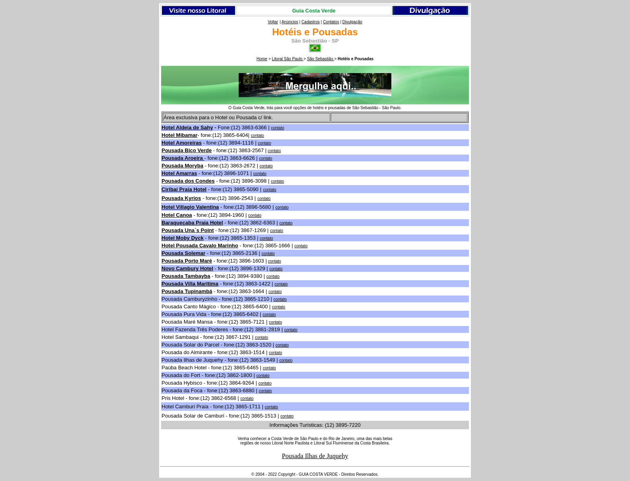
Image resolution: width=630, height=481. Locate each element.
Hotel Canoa (177, 215)
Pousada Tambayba (186, 276)
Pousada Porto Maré (187, 261)
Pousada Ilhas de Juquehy (315, 455)
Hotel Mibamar (180, 135)
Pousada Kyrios (181, 198)
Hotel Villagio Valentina (190, 207)
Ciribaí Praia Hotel (184, 189)
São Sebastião (320, 59)
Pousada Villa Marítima (190, 284)
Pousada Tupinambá (187, 291)
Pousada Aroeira (183, 158)
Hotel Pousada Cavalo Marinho (200, 246)
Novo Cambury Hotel (187, 268)
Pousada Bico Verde (187, 150)
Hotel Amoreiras (182, 143)
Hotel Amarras (179, 173)
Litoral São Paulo (288, 59)
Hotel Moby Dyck (183, 238)
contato (264, 143)
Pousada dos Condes (188, 181)
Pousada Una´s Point (188, 230)
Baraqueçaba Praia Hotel (192, 223)
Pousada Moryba (182, 166)
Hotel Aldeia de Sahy (187, 127)
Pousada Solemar (183, 253)
